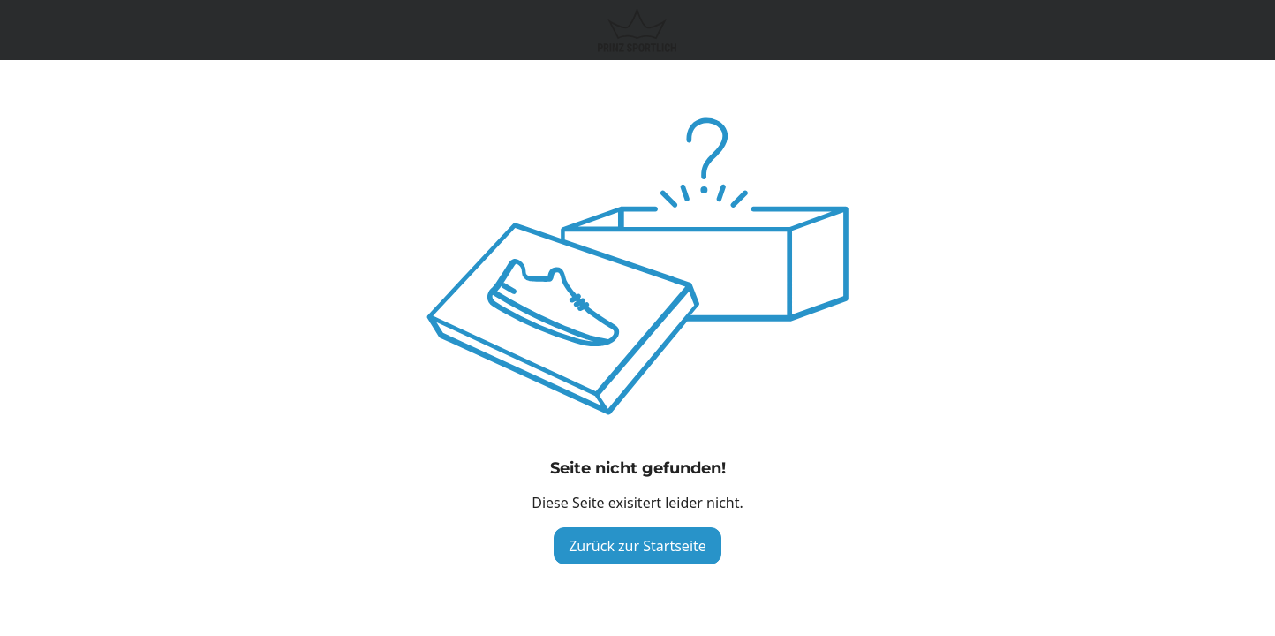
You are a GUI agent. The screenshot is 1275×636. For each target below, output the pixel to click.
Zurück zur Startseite (637, 546)
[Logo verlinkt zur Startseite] (637, 30)
